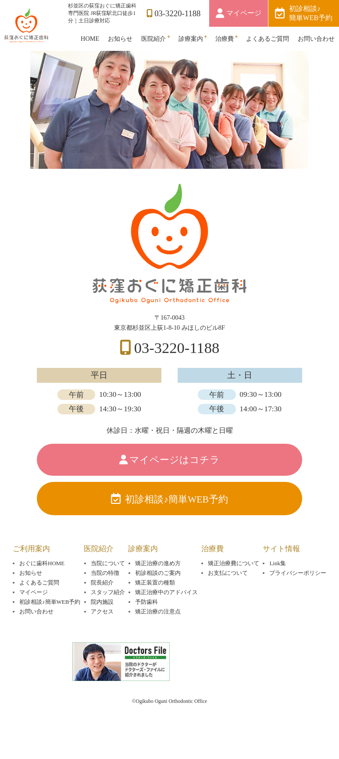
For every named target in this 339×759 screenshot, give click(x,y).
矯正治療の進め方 (158, 586)
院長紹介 (102, 605)
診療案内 (190, 38)
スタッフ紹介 (108, 615)
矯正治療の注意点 (158, 634)
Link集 (277, 586)
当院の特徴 (105, 595)
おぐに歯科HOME (41, 586)
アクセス (102, 634)
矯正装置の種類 (155, 605)
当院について (108, 586)
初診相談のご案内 (158, 595)
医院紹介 (153, 38)
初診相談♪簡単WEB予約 (310, 13)
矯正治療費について (233, 586)
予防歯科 (146, 624)
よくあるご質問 (267, 38)
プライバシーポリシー (297, 595)
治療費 (224, 38)
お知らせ (120, 38)
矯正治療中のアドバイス (166, 615)
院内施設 (102, 624)
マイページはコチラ (174, 473)
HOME (90, 38)
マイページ (243, 13)
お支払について (228, 595)
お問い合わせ (316, 38)
